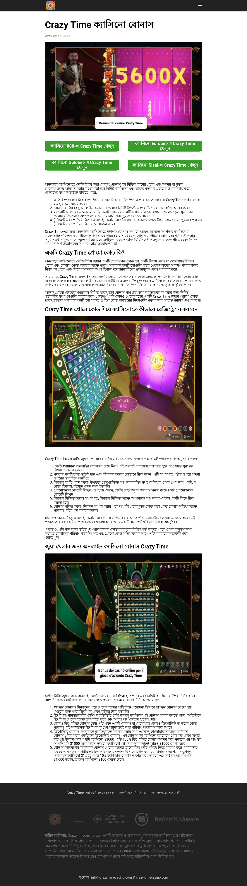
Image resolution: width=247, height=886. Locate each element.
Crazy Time (52, 36)
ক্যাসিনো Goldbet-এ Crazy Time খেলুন (82, 165)
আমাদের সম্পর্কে (155, 793)
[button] (200, 5)
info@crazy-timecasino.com (111, 877)
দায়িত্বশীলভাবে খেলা (100, 793)
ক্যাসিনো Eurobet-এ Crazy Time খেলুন (165, 146)
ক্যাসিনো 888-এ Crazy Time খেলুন (82, 146)
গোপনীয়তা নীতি (129, 793)
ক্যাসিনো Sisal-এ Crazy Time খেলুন (165, 165)
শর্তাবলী (174, 793)
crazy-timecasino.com (152, 877)
